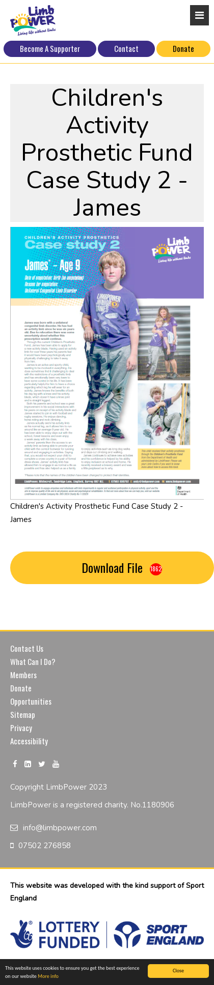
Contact (126, 48)
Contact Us (26, 648)
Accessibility (29, 740)
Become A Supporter (50, 48)
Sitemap (22, 714)
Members (23, 674)
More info (48, 977)
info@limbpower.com (60, 828)
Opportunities (30, 701)
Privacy (21, 727)
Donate (183, 48)
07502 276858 (44, 846)
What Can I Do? (33, 661)
